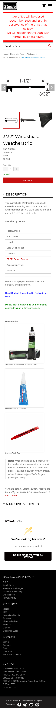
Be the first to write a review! (28, 556)
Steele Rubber (18, 6)
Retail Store (8, 585)
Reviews (7, 618)
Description (16, 194)
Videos (6, 609)
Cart (5, 648)
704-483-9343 (17, 678)
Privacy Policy (9, 598)
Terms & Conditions (12, 654)
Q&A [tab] (19, 521)
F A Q (5, 582)
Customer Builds (10, 631)
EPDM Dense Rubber (17, 259)
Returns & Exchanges (13, 588)
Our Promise (9, 595)
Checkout (7, 651)
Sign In (6, 642)
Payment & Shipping (12, 591)
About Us (7, 624)
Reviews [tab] (9, 521)
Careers (6, 628)
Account (7, 645)
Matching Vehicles (22, 504)
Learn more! (11, 495)
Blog (5, 612)
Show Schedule (10, 621)
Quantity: (7, 165)
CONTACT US (9, 687)
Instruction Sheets (11, 615)
